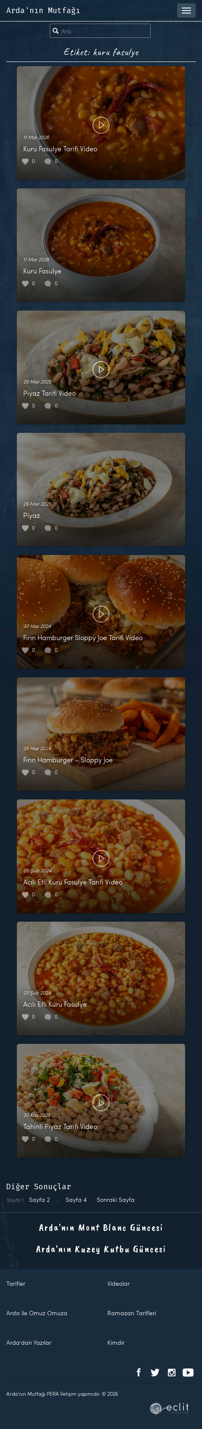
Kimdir (116, 1342)
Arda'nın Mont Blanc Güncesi (101, 1227)
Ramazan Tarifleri (131, 1313)
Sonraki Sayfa (116, 1200)
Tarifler (15, 1283)
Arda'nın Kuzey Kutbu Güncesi (101, 1248)
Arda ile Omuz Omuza (36, 1313)
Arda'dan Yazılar (28, 1342)
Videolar (118, 1283)
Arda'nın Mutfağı (43, 10)
